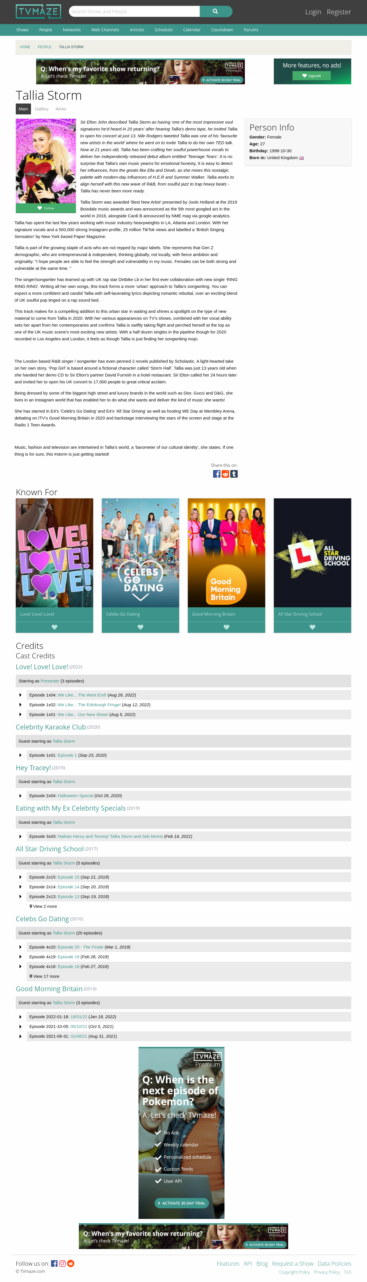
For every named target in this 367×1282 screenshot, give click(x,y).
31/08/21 (79, 1036)
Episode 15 (68, 877)
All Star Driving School (300, 614)
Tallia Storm (63, 741)
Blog (262, 1264)
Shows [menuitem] (22, 29)
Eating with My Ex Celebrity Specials (71, 808)
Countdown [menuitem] (222, 29)
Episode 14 (68, 886)
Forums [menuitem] (251, 29)
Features (228, 1264)
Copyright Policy (294, 1272)
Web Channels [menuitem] (105, 29)
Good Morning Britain (213, 614)
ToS (347, 1272)
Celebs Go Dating (123, 614)
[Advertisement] (140, 71)
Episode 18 (68, 966)
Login (313, 11)
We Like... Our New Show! (83, 714)
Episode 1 (67, 755)
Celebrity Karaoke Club (51, 727)
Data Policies (334, 1264)
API (248, 1264)
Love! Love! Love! (37, 614)
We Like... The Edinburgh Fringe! (89, 704)
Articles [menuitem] (137, 29)
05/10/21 (79, 1026)
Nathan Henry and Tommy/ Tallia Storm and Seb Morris (110, 836)
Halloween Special (75, 795)
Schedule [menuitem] (164, 29)
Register (339, 11)
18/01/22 (79, 1016)
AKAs (60, 108)
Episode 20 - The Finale (81, 947)
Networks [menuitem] (72, 29)
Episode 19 (68, 956)
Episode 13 (68, 896)
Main (23, 108)
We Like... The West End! (82, 694)
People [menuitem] (45, 29)
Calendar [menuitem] (192, 29)
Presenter (50, 680)
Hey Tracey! (33, 767)
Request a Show (292, 1264)
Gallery (42, 108)
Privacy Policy (327, 1272)
